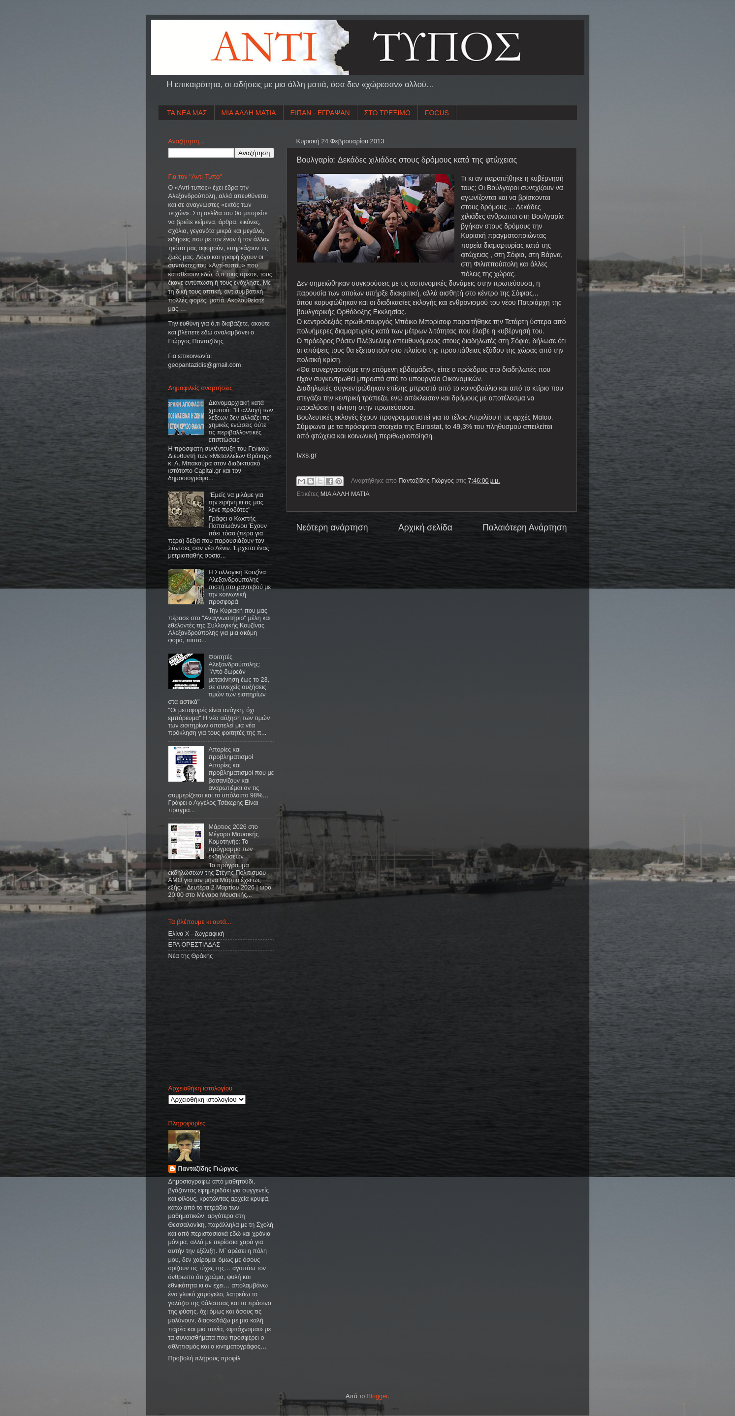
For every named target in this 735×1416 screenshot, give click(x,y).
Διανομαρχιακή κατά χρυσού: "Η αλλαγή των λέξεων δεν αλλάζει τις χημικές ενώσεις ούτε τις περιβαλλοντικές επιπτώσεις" (241, 421)
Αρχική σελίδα (425, 527)
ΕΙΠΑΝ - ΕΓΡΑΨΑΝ (320, 113)
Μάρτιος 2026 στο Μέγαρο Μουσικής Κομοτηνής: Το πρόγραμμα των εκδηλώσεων (234, 841)
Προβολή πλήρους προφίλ (204, 1358)
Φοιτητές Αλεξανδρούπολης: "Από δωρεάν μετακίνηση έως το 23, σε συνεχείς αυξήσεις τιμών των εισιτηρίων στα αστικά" (218, 679)
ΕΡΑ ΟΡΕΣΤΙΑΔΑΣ (194, 944)
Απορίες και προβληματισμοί (231, 753)
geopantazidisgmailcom (204, 365)
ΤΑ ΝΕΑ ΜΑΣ (187, 113)
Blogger (377, 1396)
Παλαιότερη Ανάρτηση (524, 527)
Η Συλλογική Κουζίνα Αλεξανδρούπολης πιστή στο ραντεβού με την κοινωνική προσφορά (240, 587)
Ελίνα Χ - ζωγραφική (196, 933)
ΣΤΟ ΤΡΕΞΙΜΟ (387, 113)
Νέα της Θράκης (190, 956)
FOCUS (437, 113)
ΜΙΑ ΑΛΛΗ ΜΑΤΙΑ (249, 113)
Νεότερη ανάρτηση (332, 527)
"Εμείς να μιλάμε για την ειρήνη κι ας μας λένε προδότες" (236, 502)
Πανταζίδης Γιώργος (427, 480)
